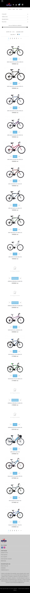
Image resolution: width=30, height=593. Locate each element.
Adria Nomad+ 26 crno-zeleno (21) (15, 378)
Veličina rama (15, 16)
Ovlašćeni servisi (4, 552)
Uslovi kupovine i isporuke (6, 559)
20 (13, 32)
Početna (9, 9)
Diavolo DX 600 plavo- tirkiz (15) (15, 525)
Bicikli (14, 9)
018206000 (3, 568)
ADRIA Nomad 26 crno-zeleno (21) (15, 232)
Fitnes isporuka (4, 554)
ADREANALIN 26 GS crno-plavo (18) (15, 427)
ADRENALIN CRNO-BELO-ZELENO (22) (15, 403)
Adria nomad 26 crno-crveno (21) (15, 184)
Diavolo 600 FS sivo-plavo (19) (15, 500)
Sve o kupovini (4, 556)
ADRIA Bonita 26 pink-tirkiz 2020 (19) (15, 159)
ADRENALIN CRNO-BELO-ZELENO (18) (15, 281)
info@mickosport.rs (5, 570)
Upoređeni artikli (19, 32)
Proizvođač (15, 14)
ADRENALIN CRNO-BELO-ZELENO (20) (15, 305)
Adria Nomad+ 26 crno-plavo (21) (15, 354)
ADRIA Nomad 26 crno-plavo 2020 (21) (15, 110)
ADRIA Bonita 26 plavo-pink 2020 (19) (15, 135)
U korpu (15, 59)
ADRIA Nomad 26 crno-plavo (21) (15, 208)
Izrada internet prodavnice (23, 588)
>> (21, 38)
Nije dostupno (15, 278)
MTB (17, 9)
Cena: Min (12, 34)
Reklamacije (3, 561)
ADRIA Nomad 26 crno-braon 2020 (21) (15, 86)
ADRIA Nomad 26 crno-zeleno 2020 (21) (15, 62)
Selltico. (15, 590)
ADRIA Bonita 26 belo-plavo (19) (15, 257)
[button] (16, 5)
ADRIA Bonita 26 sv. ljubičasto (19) (15, 330)
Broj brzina (15, 21)
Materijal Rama (15, 19)
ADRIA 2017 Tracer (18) (15, 452)
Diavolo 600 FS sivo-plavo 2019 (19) (15, 476)
